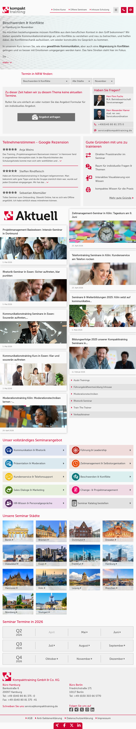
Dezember (117, 659)
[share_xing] (57, 726)
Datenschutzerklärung (79, 718)
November (84, 659)
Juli (52, 645)
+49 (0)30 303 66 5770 (87, 695)
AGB (28, 718)
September (117, 645)
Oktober (52, 659)
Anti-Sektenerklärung (48, 718)
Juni (117, 632)
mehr (7, 62)
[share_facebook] (64, 726)
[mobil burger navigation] (116, 10)
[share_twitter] (71, 726)
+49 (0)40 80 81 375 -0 (21, 695)
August (84, 645)
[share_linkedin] (78, 726)
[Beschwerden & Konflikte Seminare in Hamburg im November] (123, 10)
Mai (84, 632)
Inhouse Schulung (99, 9)
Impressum (103, 718)
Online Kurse (58, 9)
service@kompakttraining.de (41, 706)
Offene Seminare (78, 9)
